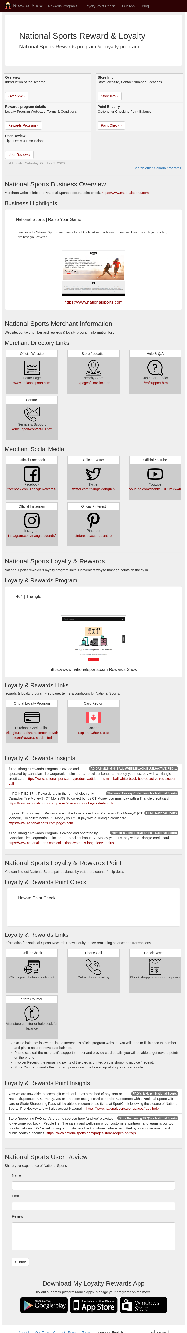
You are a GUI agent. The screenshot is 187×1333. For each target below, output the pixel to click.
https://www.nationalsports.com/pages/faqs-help (122, 1108)
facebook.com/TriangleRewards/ (32, 489)
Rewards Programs (62, 6)
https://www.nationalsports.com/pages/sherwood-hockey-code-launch (61, 803)
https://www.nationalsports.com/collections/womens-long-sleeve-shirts (61, 843)
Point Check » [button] (111, 125)
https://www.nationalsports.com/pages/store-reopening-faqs (91, 1133)
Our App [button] (128, 6)
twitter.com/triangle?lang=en (93, 489)
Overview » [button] (16, 96)
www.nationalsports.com (31, 383)
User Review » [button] (19, 155)
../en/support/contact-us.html (31, 429)
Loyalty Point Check (100, 6)
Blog (145, 6)
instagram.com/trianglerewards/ (32, 536)
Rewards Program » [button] (23, 125)
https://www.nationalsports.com (125, 193)
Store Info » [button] (109, 96)
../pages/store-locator (93, 383)
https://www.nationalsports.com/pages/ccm (41, 823)
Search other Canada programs (157, 168)
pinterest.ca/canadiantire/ (93, 536)
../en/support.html (155, 383)
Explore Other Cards (93, 733)
